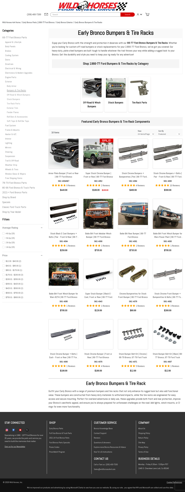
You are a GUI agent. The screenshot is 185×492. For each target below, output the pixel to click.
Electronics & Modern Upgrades (18, 72)
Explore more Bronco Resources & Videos (110, 447)
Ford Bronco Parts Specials (59, 442)
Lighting (8, 142)
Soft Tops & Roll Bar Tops (18, 121)
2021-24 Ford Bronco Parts (59, 438)
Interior (8, 138)
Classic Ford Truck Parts (14, 207)
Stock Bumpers (13, 99)
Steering (8, 151)
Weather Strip (11, 164)
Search (127, 14)
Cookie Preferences (174, 482)
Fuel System (10, 125)
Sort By (161, 131)
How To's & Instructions (103, 452)
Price (22, 255)
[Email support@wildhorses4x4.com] (46, 14)
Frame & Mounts (12, 129)
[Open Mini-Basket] (147, 14)
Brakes (8, 50)
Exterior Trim (12, 107)
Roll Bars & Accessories (17, 116)
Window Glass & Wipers (15, 173)
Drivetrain (9, 64)
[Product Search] (85, 14)
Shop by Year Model (11, 212)
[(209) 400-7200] (34, 14)
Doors (7, 59)
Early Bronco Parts (56, 428)
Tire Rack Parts (13, 103)
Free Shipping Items (13, 178)
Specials (6, 202)
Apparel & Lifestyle (13, 42)
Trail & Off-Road (12, 160)
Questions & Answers (102, 442)
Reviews (97, 438)
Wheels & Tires (11, 169)
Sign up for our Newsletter (15, 446)
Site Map (141, 442)
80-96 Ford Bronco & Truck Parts (18, 187)
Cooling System (11, 55)
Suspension (10, 156)
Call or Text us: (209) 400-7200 (106, 464)
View (139, 131)
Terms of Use (143, 452)
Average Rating (22, 228)
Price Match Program (57, 452)
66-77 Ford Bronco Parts (14, 37)
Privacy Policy (143, 447)
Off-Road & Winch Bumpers (18, 94)
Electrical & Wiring (13, 68)
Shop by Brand (9, 197)
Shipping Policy (144, 433)
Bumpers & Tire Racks (16, 90)
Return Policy (143, 438)
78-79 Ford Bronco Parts (14, 182)
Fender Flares (13, 112)
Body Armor (11, 86)
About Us (141, 428)
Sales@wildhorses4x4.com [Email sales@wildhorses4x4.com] (104, 469)
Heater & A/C (10, 134)
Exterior (8, 81)
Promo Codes (54, 447)
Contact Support (100, 433)
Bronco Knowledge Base (103, 428)
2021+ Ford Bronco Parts (14, 192)
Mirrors (8, 147)
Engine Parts (10, 77)
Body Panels (10, 46)
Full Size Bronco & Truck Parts (60, 433)
